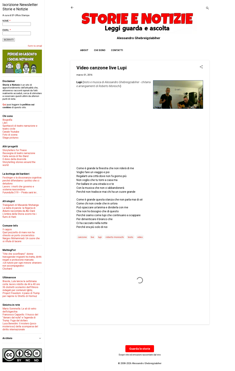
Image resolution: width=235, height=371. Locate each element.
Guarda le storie (139, 348)
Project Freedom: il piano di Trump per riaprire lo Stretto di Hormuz (21, 295)
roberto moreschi (115, 237)
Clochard (7, 268)
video (140, 237)
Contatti (117, 50)
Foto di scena (10, 134)
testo (130, 237)
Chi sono (99, 50)
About (84, 50)
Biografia (7, 119)
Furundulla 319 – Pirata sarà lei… (20, 192)
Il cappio (7, 229)
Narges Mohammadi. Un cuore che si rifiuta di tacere (21, 240)
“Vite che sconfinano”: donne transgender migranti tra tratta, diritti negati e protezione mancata (22, 256)
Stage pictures (10, 137)
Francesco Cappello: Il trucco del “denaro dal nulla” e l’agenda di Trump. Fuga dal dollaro (20, 317)
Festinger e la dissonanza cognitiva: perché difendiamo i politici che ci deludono (22, 180)
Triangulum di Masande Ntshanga (21, 205)
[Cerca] (207, 8)
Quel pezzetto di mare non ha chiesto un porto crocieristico (19, 234)
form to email (35, 45)
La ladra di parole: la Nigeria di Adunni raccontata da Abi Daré (19, 209)
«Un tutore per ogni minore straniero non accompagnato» (22, 264)
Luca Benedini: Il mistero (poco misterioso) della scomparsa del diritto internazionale (20, 326)
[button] (201, 67)
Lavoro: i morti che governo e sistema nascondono (18, 188)
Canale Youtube (11, 131)
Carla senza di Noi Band (15, 156)
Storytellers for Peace (15, 150)
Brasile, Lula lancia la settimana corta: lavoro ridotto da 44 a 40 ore (21, 283)
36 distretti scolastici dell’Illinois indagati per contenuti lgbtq (20, 289)
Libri (5, 122)
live (92, 237)
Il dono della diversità (14, 159)
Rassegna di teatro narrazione (19, 153)
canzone (82, 237)
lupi (100, 237)
